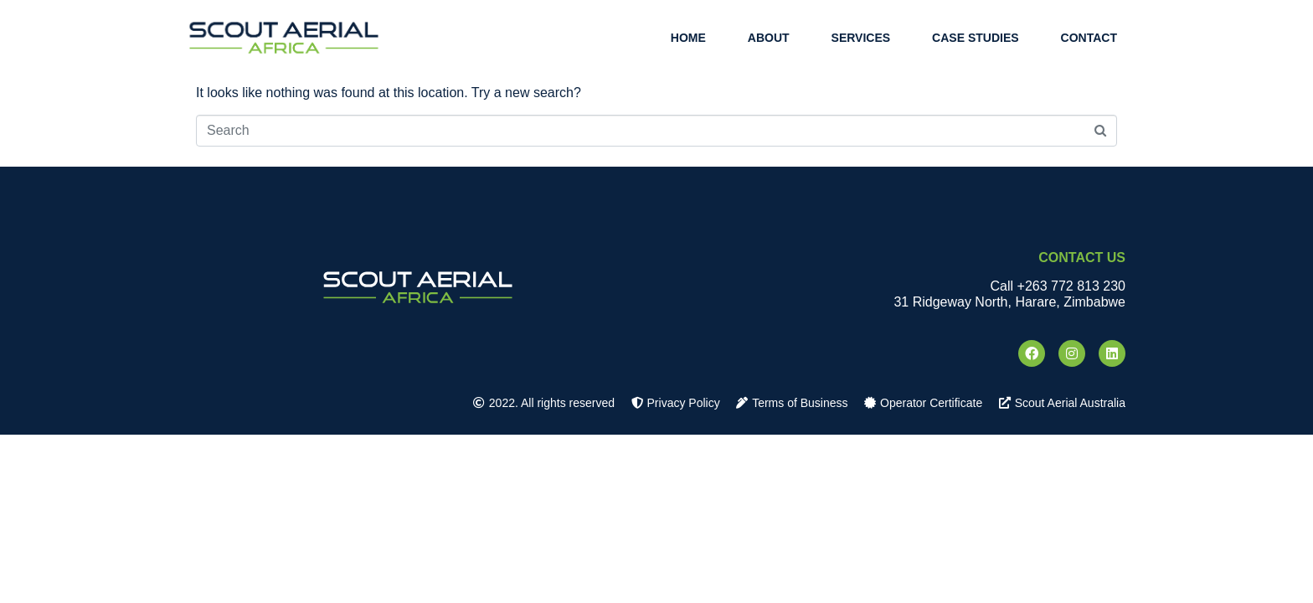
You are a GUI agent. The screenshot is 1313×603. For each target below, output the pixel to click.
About (769, 37)
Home (688, 37)
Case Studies (975, 37)
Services (861, 37)
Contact (1089, 37)
